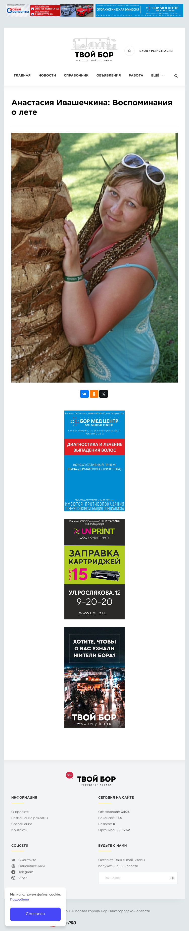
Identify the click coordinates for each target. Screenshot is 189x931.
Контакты (19, 830)
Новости (47, 76)
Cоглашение (21, 824)
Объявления (108, 76)
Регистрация (162, 51)
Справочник (76, 76)
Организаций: (114, 830)
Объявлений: (114, 812)
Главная (22, 76)
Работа (136, 76)
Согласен (35, 914)
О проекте (20, 812)
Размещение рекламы (29, 818)
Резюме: (106, 824)
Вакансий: (110, 818)
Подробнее (19, 900)
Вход (143, 51)
